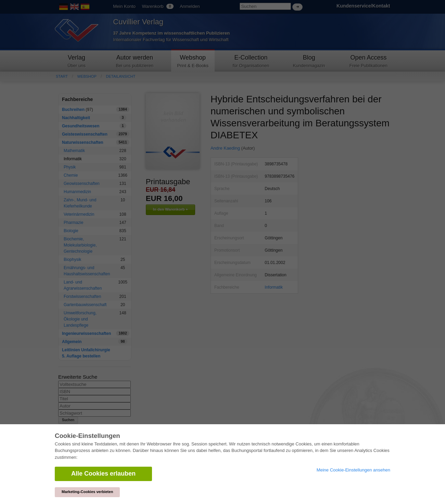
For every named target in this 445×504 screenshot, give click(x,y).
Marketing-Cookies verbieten (87, 492)
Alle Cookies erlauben (103, 473)
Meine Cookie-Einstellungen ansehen (353, 470)
